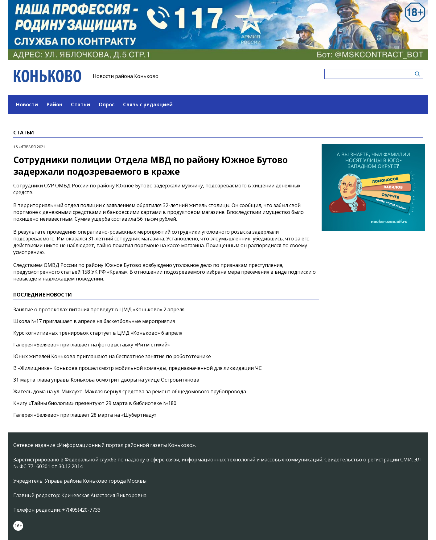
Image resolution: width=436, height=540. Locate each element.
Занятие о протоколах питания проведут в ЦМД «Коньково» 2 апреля (98, 309)
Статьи (80, 104)
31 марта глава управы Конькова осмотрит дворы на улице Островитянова (106, 379)
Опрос (106, 104)
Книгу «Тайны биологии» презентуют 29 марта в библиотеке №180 (94, 403)
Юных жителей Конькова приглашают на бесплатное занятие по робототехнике (112, 356)
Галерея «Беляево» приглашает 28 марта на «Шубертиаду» (85, 414)
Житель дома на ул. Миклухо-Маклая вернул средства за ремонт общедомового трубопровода (129, 391)
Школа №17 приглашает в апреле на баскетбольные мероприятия (94, 321)
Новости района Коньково (125, 76)
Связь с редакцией (148, 104)
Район (54, 104)
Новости (27, 104)
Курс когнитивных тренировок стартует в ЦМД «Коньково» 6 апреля (97, 332)
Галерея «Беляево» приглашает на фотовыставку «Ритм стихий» (91, 344)
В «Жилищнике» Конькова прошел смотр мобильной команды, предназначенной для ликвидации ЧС (137, 368)
